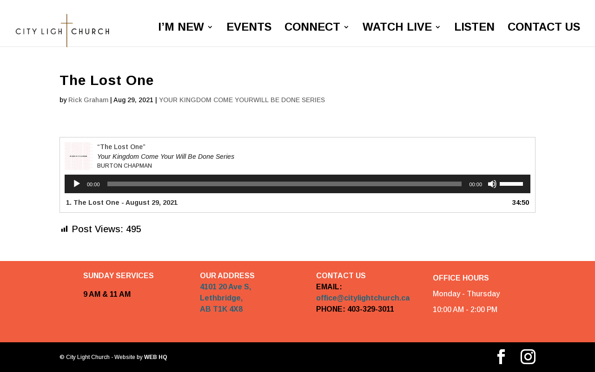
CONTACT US (544, 28)
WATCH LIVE (397, 28)
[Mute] (492, 184)
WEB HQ (155, 357)
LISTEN (474, 28)
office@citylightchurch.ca (363, 298)
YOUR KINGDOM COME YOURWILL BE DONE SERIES (242, 100)
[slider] (284, 184)
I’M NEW (181, 28)
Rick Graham (88, 100)
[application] (297, 184)
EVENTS (248, 28)
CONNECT (312, 28)
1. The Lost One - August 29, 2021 (122, 202)
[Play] (76, 184)
